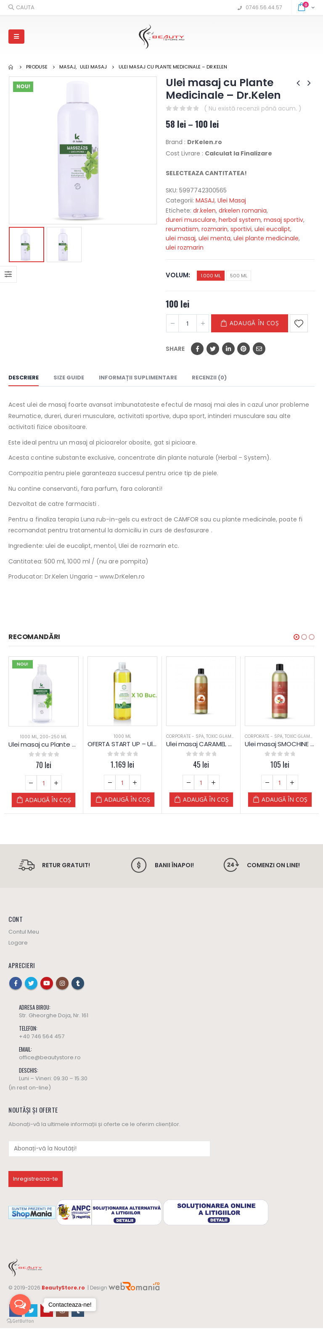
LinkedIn (228, 348)
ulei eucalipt (272, 229)
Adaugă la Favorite (299, 323)
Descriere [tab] (23, 378)
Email (259, 348)
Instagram (62, 984)
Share (175, 349)
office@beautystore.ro (50, 1058)
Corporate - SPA (185, 736)
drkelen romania (243, 210)
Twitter (213, 348)
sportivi (241, 229)
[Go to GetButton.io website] (20, 1320)
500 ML (238, 275)
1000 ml (28, 737)
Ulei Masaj (231, 200)
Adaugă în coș (254, 323)
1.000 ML (211, 275)
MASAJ (205, 200)
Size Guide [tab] (68, 378)
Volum (177, 275)
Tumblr (77, 984)
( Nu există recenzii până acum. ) (253, 108)
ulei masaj (181, 238)
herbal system (240, 220)
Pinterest (243, 348)
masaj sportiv (283, 220)
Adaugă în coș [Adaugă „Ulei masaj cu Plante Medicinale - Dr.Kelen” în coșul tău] (48, 800)
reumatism (182, 229)
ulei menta (214, 238)
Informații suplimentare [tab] (138, 378)
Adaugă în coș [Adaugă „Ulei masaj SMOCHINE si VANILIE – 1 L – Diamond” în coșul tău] (284, 799)
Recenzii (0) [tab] (209, 378)
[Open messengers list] (20, 1304)
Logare (18, 943)
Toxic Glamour (223, 736)
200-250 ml (53, 737)
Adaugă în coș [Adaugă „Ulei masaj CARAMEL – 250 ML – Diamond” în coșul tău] (206, 799)
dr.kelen (204, 210)
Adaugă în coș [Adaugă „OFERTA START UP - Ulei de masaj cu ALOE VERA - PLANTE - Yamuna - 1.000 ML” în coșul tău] (127, 799)
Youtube (46, 984)
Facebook (197, 348)
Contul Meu (23, 933)
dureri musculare (191, 220)
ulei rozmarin (185, 247)
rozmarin (214, 229)
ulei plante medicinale (266, 238)
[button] (296, 637)
